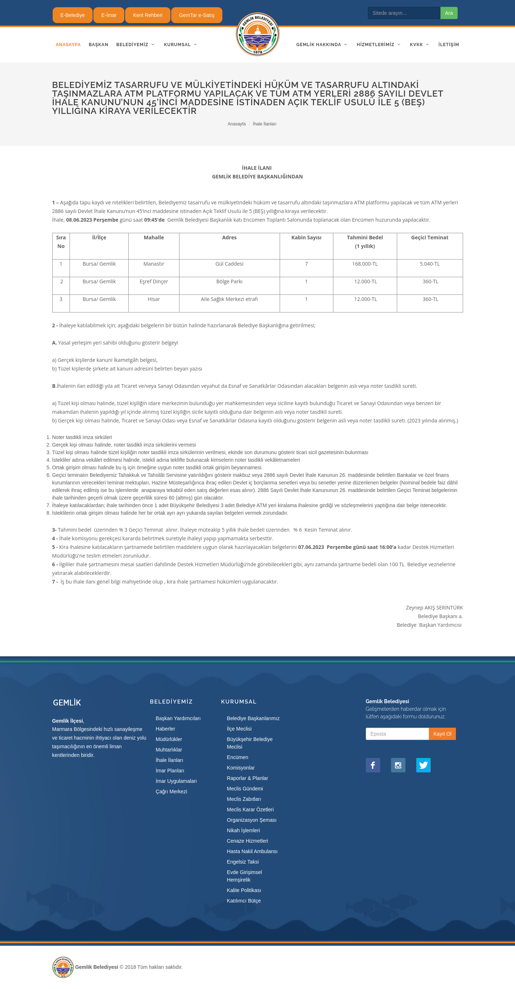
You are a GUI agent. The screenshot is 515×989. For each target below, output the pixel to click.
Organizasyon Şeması (252, 820)
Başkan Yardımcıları (178, 718)
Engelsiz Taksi (243, 862)
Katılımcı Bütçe (244, 901)
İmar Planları (170, 770)
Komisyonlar (241, 768)
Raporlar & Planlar (247, 778)
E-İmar (108, 15)
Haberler (165, 729)
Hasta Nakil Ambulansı (252, 851)
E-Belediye (73, 15)
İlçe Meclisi (239, 729)
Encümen (237, 757)
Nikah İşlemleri (243, 830)
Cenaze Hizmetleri (247, 841)
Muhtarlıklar (169, 750)
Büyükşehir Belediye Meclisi (250, 743)
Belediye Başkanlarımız (253, 718)
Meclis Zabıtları (244, 799)
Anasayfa (237, 124)
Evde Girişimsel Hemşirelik (244, 876)
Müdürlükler (169, 739)
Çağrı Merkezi (171, 791)
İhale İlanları (264, 124)
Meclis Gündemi (245, 788)
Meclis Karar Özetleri (250, 809)
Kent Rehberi (148, 15)
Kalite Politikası (244, 890)
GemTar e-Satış (196, 15)
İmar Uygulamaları (176, 781)
